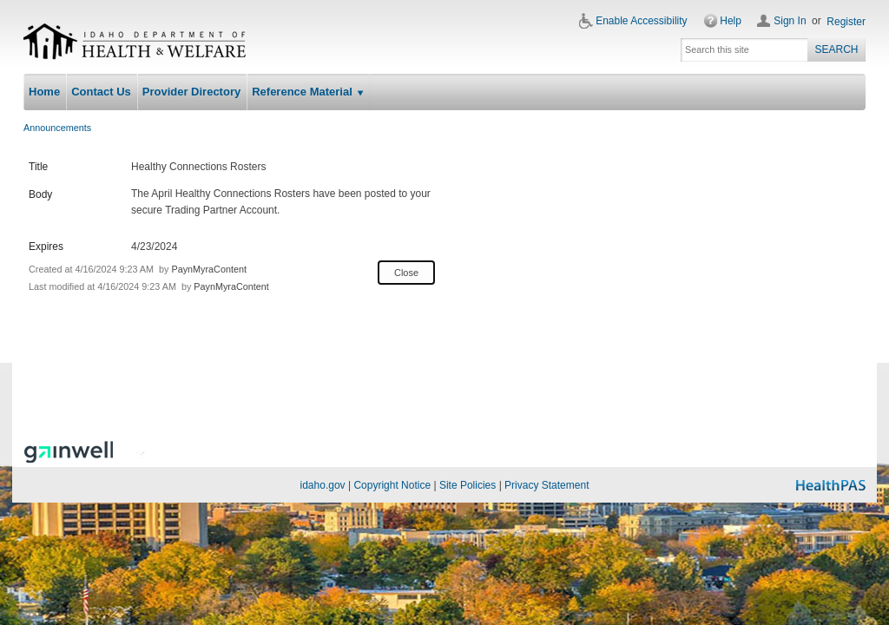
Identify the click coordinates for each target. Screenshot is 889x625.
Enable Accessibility (641, 21)
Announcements (57, 127)
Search (836, 49)
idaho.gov (323, 485)
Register (846, 22)
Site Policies (467, 485)
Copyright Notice (392, 485)
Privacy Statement (546, 485)
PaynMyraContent (208, 269)
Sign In (790, 21)
